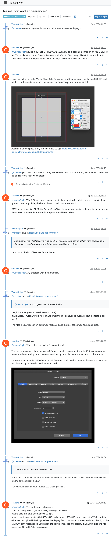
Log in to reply (101, 17)
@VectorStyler (27, 48)
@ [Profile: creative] (16, 28)
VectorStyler (16, 2)
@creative (29, 24)
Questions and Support (14, 16)
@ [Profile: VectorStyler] (18, 52)
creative (15, 48)
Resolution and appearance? (43, 232)
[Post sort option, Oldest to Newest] (90, 17)
